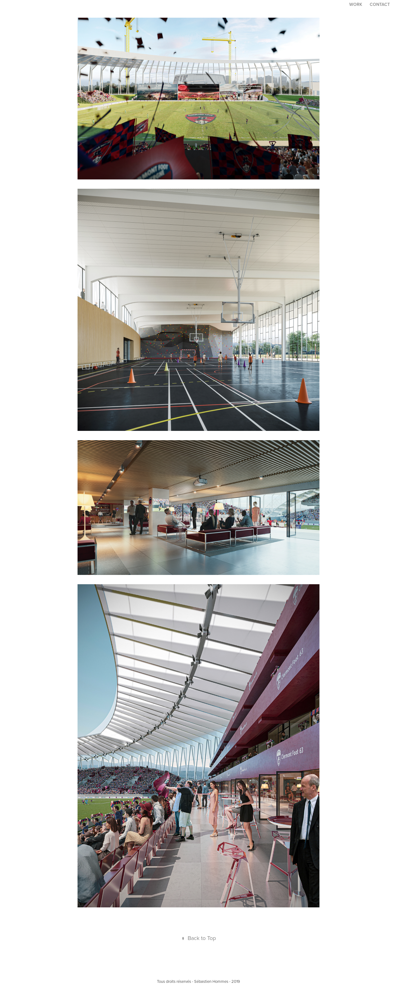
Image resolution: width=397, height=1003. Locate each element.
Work (355, 4)
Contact (380, 4)
